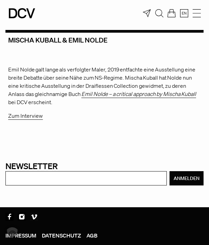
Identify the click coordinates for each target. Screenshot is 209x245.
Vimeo (34, 217)
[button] (12, 232)
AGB (91, 235)
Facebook (9, 217)
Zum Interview (25, 115)
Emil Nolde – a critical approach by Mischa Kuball (138, 94)
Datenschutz (61, 235)
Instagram (22, 217)
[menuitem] (184, 13)
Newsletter (31, 166)
